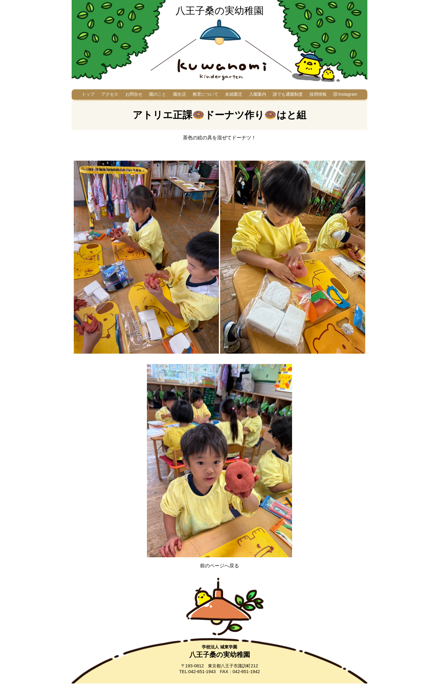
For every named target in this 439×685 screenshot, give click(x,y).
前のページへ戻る (219, 565)
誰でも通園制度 (288, 94)
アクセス (109, 94)
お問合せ (133, 94)
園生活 (179, 94)
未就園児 (233, 94)
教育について (205, 94)
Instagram (345, 94)
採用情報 (318, 94)
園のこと (157, 94)
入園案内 (257, 94)
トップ (88, 94)
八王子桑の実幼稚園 (220, 10)
